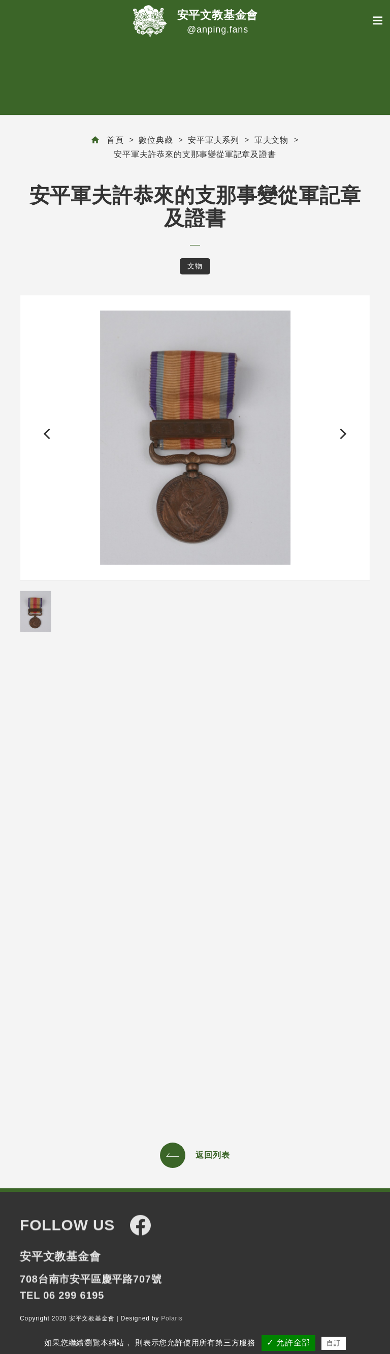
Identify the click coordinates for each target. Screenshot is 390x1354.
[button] (49, 433)
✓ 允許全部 (288, 1342)
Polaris (171, 1318)
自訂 (334, 1343)
